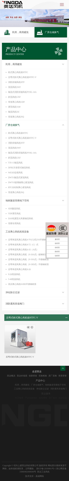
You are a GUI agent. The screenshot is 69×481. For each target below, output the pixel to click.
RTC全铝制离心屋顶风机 (19, 187)
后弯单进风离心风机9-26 (19, 269)
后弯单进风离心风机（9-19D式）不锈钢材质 (28, 264)
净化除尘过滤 (13, 292)
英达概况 (15, 376)
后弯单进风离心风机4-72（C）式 (23, 244)
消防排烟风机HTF (16, 82)
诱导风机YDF (14, 107)
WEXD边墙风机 (15, 172)
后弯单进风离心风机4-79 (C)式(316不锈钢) (27, 240)
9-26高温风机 (14, 274)
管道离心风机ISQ (16, 117)
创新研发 (37, 376)
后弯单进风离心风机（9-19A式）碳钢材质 (27, 254)
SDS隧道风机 (14, 208)
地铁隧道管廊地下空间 (17, 200)
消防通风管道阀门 (15, 303)
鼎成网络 (40, 476)
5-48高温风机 (14, 279)
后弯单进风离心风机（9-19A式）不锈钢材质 (28, 259)
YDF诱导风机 (14, 213)
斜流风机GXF (14, 97)
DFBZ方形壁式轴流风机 (19, 167)
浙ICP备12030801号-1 (46, 468)
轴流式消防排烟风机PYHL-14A (22, 92)
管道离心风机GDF (16, 102)
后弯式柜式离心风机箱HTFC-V (22, 77)
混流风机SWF (14, 87)
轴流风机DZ (13, 112)
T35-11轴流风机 (15, 163)
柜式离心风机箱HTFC (18, 72)
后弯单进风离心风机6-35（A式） (23, 249)
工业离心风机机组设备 (17, 231)
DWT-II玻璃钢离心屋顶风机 (20, 182)
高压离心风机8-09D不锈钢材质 (22, 284)
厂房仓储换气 (13, 125)
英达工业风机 (43, 472)
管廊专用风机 (14, 223)
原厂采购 (57, 376)
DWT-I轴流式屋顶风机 (18, 177)
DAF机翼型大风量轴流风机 (20, 218)
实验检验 (47, 376)
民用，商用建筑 (14, 64)
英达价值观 (26, 376)
